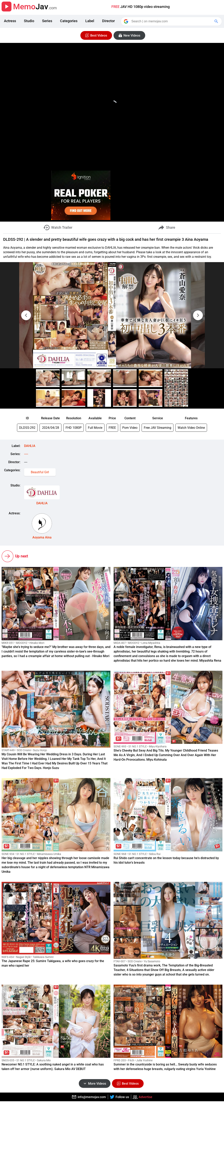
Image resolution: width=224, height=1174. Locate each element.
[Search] (171, 21)
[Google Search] (217, 21)
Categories (68, 21)
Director (108, 21)
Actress (10, 21)
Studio (29, 21)
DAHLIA (29, 446)
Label (89, 21)
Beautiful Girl (40, 472)
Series (47, 21)
